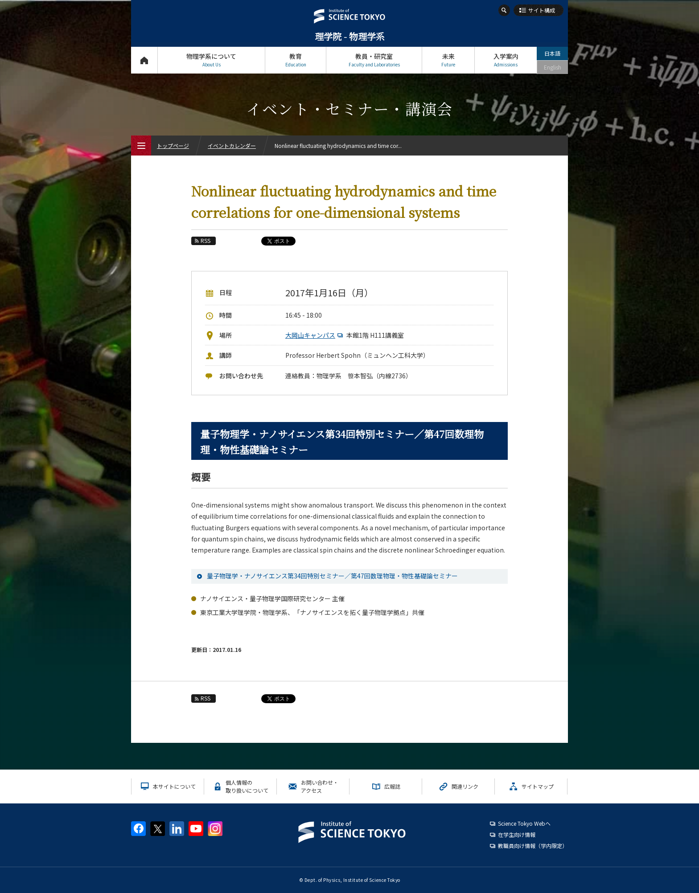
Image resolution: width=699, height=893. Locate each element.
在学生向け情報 (516, 834)
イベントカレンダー (232, 145)
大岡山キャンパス (315, 335)
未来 (448, 60)
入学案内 (506, 60)
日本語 (552, 53)
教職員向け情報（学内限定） (532, 845)
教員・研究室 (374, 60)
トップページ (144, 60)
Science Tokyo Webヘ (524, 823)
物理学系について (211, 60)
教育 (295, 60)
